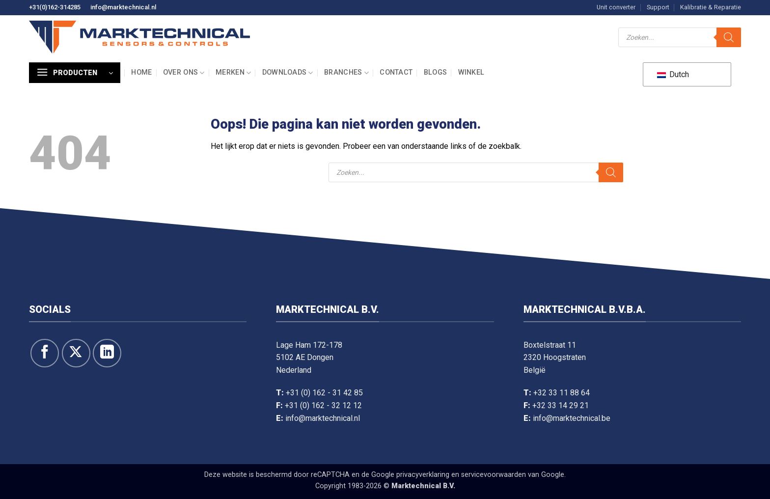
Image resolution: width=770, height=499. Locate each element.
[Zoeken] (728, 37)
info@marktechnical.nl (123, 7)
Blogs (435, 72)
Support (658, 7)
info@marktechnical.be (571, 418)
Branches (346, 73)
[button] (74, 72)
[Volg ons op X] (76, 353)
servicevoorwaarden (493, 475)
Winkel (471, 72)
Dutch (673, 74)
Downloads (287, 73)
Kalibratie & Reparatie (710, 7)
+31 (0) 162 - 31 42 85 (324, 392)
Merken (233, 73)
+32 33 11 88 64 (561, 392)
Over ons (184, 73)
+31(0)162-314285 (55, 7)
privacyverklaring (422, 475)
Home (141, 72)
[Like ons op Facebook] (44, 353)
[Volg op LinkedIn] (107, 353)
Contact (396, 72)
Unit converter (616, 7)
